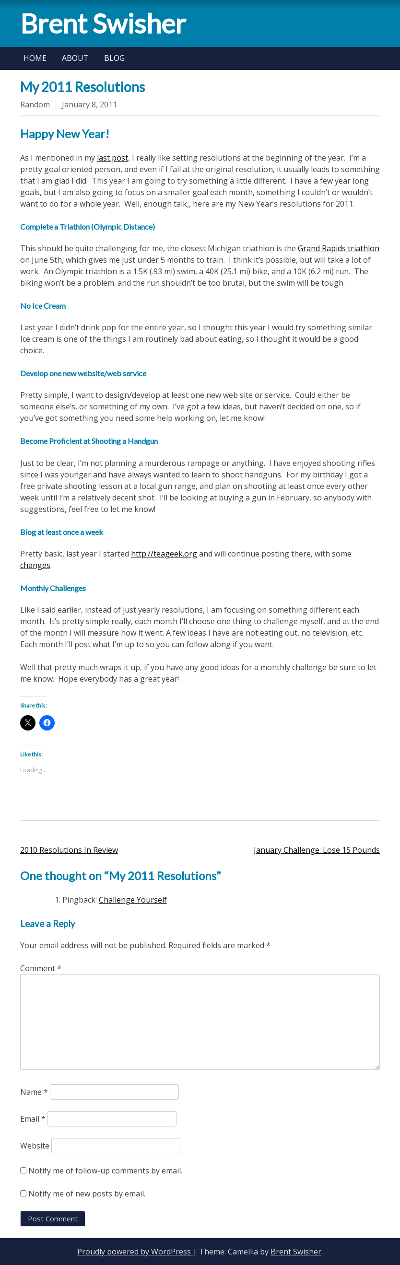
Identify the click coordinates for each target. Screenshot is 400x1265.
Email (33, 1119)
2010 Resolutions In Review (69, 850)
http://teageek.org (164, 553)
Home (35, 58)
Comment (40, 968)
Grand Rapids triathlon (338, 248)
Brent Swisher (103, 23)
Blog (114, 58)
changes (35, 565)
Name (34, 1092)
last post (112, 157)
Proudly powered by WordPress (135, 1251)
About (75, 58)
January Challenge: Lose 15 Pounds (317, 850)
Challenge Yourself (133, 899)
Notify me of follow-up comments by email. (105, 1170)
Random (35, 104)
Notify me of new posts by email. (86, 1193)
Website (34, 1145)
